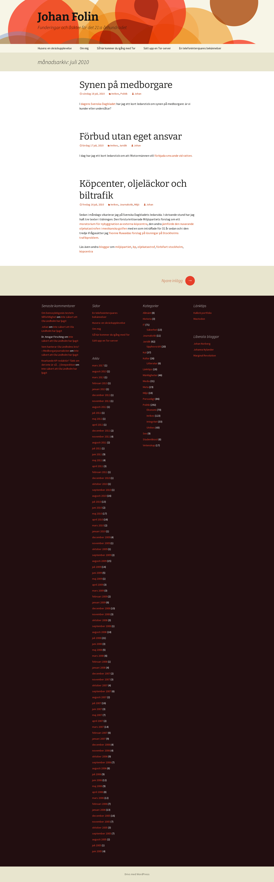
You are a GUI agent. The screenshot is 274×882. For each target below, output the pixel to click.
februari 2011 (99, 472)
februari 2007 (99, 732)
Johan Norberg (202, 343)
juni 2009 (97, 572)
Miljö (136, 204)
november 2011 (101, 436)
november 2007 (101, 679)
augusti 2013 (99, 371)
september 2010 (101, 490)
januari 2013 (99, 389)
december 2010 (101, 478)
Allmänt (147, 313)
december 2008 (101, 608)
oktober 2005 (99, 827)
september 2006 (101, 762)
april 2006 (97, 792)
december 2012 (101, 395)
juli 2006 (96, 774)
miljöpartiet (123, 247)
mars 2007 (98, 727)
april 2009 (97, 584)
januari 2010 (99, 531)
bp (134, 247)
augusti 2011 (99, 442)
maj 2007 (97, 715)
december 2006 (101, 744)
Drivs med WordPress (137, 874)
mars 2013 (98, 377)
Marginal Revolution (205, 355)
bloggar (104, 247)
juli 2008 (96, 638)
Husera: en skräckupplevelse (55, 48)
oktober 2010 (99, 484)
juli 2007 (96, 703)
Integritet (152, 421)
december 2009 (101, 537)
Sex (145, 433)
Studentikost (150, 439)
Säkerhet (152, 329)
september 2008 (101, 626)
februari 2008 (99, 661)
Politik (124, 93)
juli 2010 (96, 501)
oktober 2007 (99, 685)
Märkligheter (150, 375)
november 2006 (101, 750)
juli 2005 (96, 845)
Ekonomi (151, 409)
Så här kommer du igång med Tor (116, 48)
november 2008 (101, 614)
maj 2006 (97, 786)
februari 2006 (99, 804)
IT (144, 324)
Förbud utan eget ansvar (130, 136)
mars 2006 (98, 798)
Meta (146, 387)
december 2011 (101, 430)
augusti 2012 (99, 407)
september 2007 (101, 691)
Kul (144, 352)
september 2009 (101, 555)
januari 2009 (99, 602)
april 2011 (97, 466)
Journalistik (126, 204)
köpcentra (86, 251)
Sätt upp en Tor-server (157, 48)
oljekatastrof (146, 247)
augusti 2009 (99, 561)
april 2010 (97, 519)
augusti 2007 (99, 697)
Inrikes (115, 93)
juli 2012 (96, 413)
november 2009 (101, 543)
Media (146, 381)
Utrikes (151, 427)
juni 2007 (97, 709)
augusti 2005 (99, 839)
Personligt (149, 399)
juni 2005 (97, 851)
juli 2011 (96, 448)
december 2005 (101, 815)
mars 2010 (98, 525)
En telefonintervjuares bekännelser (200, 48)
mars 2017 (98, 365)
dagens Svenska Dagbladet (98, 104)
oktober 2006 (99, 756)
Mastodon (199, 319)
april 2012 (97, 424)
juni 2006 (97, 780)
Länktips (147, 369)
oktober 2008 (99, 620)
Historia (147, 319)
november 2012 (101, 401)
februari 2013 (99, 383)
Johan (137, 93)
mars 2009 (98, 590)
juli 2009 (96, 567)
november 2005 (101, 821)
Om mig (84, 48)
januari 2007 (99, 738)
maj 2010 (97, 513)
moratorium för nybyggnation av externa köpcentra (113, 224)
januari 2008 (99, 667)
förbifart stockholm (169, 247)
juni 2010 (97, 507)
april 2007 (97, 721)
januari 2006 (99, 809)
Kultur (146, 358)
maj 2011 (97, 460)
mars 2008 (98, 655)
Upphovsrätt (154, 346)
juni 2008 (97, 644)
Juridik (123, 145)
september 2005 (101, 833)
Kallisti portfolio (203, 313)
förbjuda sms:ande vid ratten (173, 155)
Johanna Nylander (204, 349)
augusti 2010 (99, 495)
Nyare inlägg (178, 280)
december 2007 (101, 673)
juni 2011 (97, 454)
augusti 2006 (99, 768)
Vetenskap (149, 445)
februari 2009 (99, 596)
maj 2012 (97, 418)
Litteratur (152, 363)
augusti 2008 (99, 632)
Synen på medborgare (125, 84)
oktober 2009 (99, 549)
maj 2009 (97, 578)
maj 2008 (97, 650)
